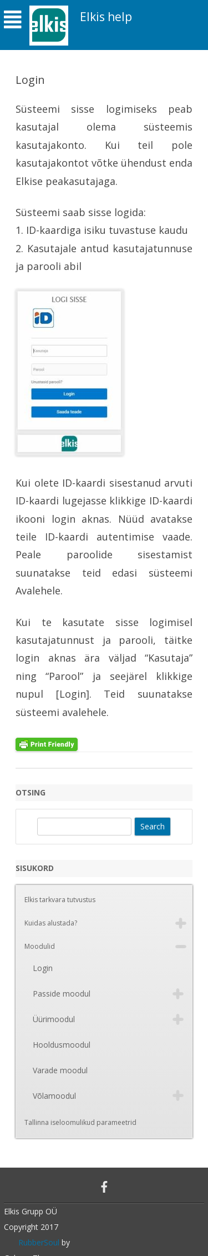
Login (43, 968)
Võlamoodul (54, 1095)
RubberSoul (38, 1242)
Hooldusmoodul (61, 1044)
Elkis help (106, 16)
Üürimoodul (54, 1019)
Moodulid (39, 946)
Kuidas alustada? (50, 923)
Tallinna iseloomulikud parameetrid (80, 1122)
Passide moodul (61, 993)
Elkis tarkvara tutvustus (59, 899)
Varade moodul (60, 1070)
